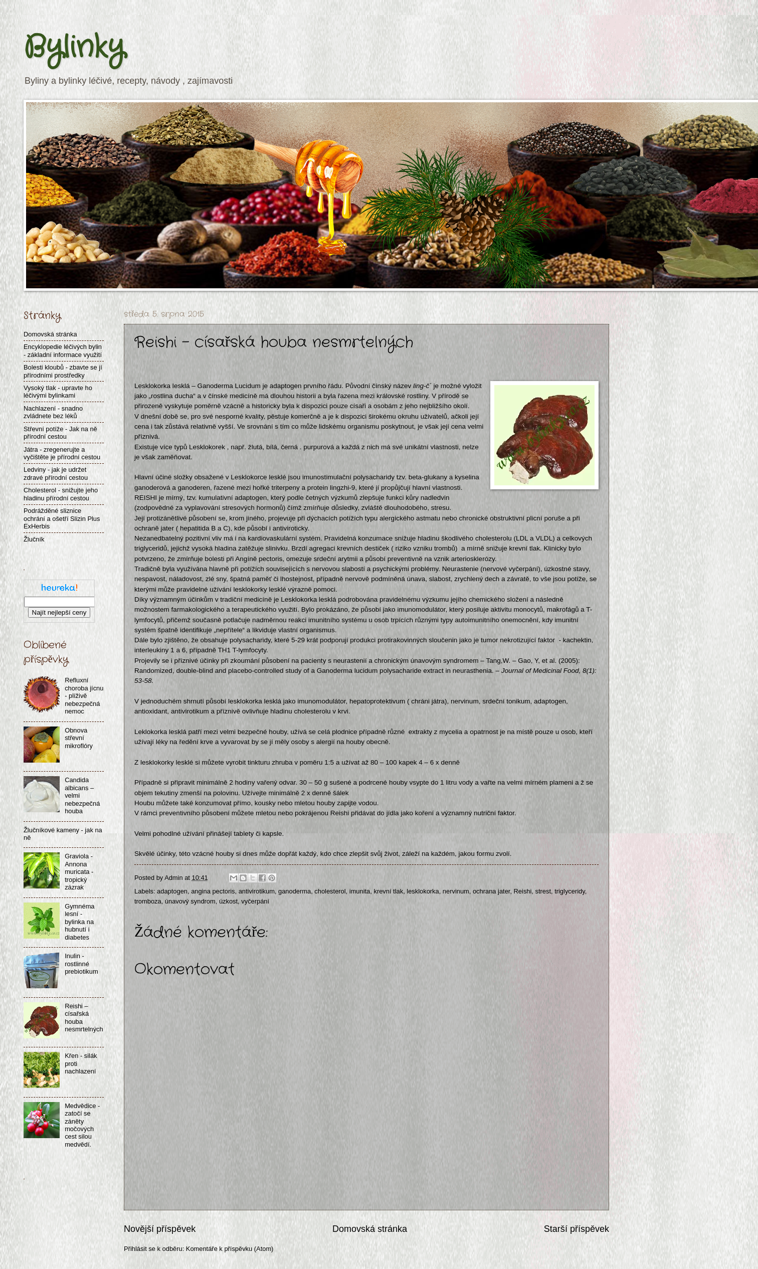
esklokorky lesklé (167, 762)
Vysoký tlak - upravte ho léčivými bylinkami (58, 391)
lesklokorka (423, 891)
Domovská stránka (369, 1229)
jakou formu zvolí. (485, 853)
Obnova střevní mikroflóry (79, 738)
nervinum (456, 891)
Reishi (523, 891)
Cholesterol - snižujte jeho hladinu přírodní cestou (61, 493)
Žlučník (34, 539)
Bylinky (74, 47)
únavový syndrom (190, 901)
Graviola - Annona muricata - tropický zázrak (79, 871)
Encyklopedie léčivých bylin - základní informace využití (63, 350)
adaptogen (286, 386)
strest (543, 891)
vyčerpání (255, 901)
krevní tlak (388, 891)
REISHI (145, 497)
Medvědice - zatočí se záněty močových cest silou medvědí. (82, 1125)
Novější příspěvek (160, 1229)
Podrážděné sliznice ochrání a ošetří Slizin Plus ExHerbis (62, 518)
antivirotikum (257, 891)
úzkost (228, 901)
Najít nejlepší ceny (59, 612)
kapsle (272, 833)
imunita (359, 891)
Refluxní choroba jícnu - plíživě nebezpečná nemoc (84, 695)
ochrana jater (491, 891)
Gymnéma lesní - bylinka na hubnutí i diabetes (79, 921)
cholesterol (329, 891)
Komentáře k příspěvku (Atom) (230, 1248)
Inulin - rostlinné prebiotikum (81, 963)
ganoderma (294, 891)
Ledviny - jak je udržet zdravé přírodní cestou (56, 473)
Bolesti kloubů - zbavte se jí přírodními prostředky (63, 371)
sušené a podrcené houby (368, 782)
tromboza (147, 901)
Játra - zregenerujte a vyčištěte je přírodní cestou (62, 453)
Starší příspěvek (576, 1229)
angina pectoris (213, 891)
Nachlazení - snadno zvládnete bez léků (53, 412)
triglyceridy (569, 891)
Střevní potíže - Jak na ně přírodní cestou (60, 432)
